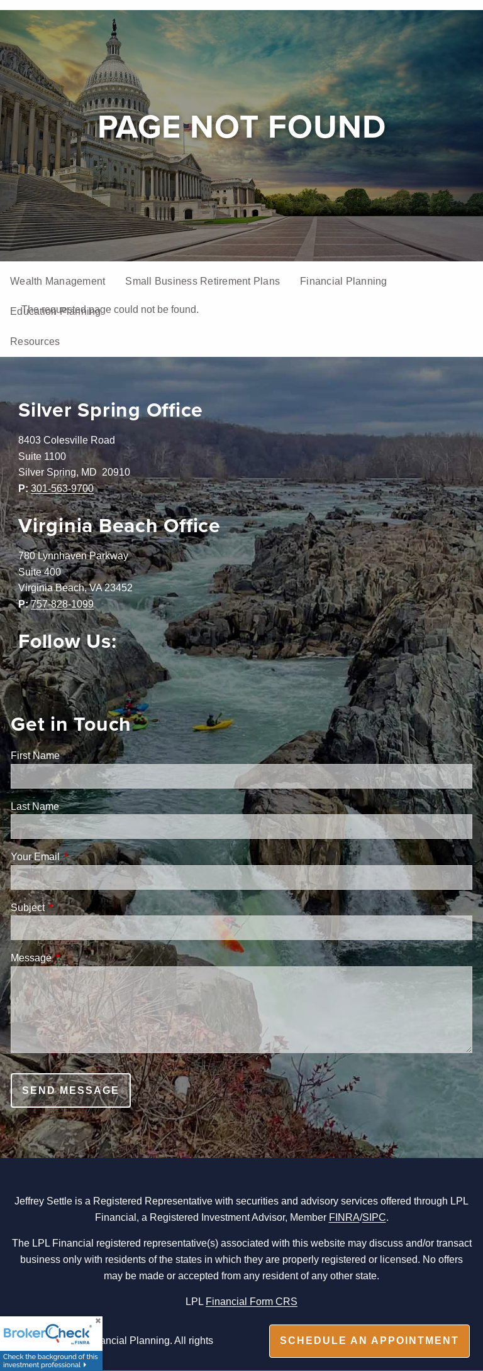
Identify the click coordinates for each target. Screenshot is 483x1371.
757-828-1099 (62, 603)
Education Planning (55, 311)
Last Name (35, 806)
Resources (35, 341)
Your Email (83, 856)
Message (79, 957)
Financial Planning (343, 281)
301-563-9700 (62, 488)
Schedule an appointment (369, 1340)
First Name (35, 755)
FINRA (344, 1217)
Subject (75, 907)
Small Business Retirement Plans (202, 281)
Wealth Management (57, 281)
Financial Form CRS (251, 1301)
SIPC (374, 1217)
